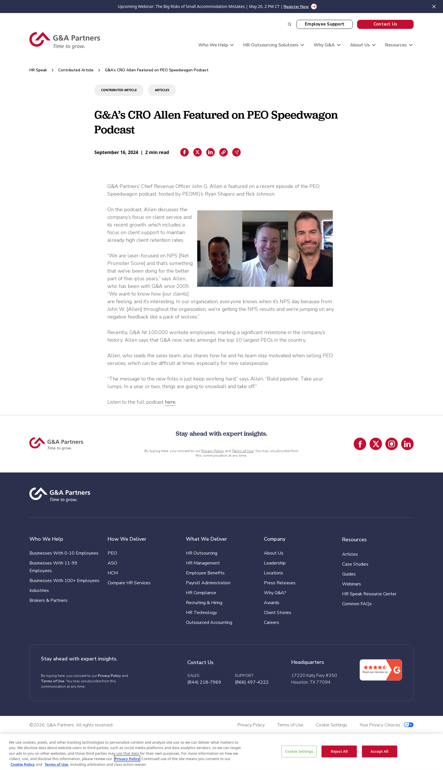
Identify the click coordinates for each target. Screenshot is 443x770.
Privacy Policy (212, 451)
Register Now (296, 6)
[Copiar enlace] (223, 152)
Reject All (339, 751)
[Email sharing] (236, 152)
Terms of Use (242, 451)
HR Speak (38, 70)
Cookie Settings (299, 751)
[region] (221, 752)
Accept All (379, 751)
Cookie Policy (22, 764)
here (170, 402)
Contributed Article (76, 70)
